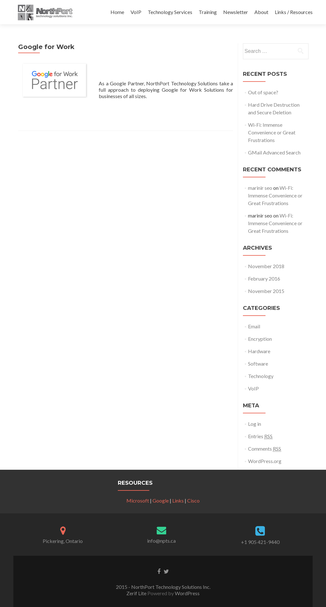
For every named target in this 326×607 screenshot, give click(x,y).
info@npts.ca (161, 541)
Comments (264, 449)
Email (254, 326)
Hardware (259, 351)
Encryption (260, 339)
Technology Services (170, 12)
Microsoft (137, 500)
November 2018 (266, 266)
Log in (254, 424)
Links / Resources (294, 12)
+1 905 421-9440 (260, 542)
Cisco (193, 500)
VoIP (136, 12)
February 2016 (264, 278)
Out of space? (263, 92)
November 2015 (266, 291)
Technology (260, 376)
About (261, 12)
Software (258, 364)
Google (160, 500)
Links (178, 500)
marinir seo (260, 188)
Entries (260, 436)
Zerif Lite (136, 593)
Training (208, 12)
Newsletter (235, 12)
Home (117, 12)
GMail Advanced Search (274, 152)
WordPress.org (264, 461)
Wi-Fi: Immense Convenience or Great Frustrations (271, 132)
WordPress (187, 593)
